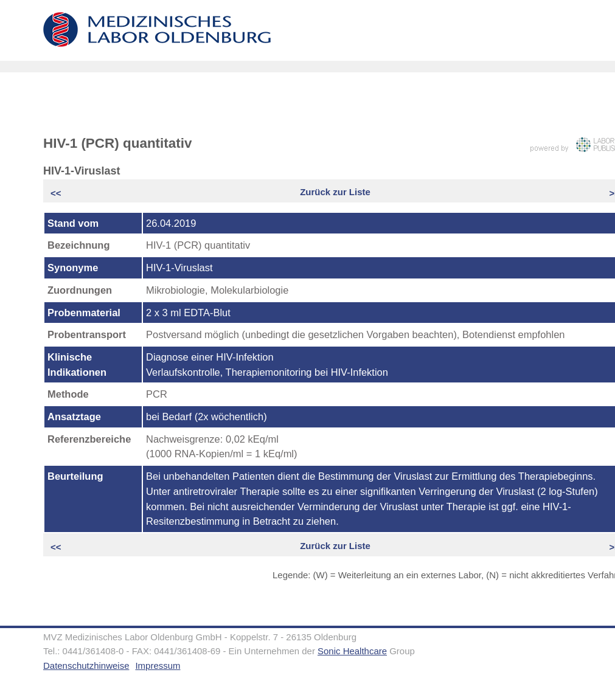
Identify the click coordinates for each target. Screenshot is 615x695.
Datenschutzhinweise (86, 665)
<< (57, 193)
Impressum (157, 665)
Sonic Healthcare (352, 651)
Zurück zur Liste (335, 192)
